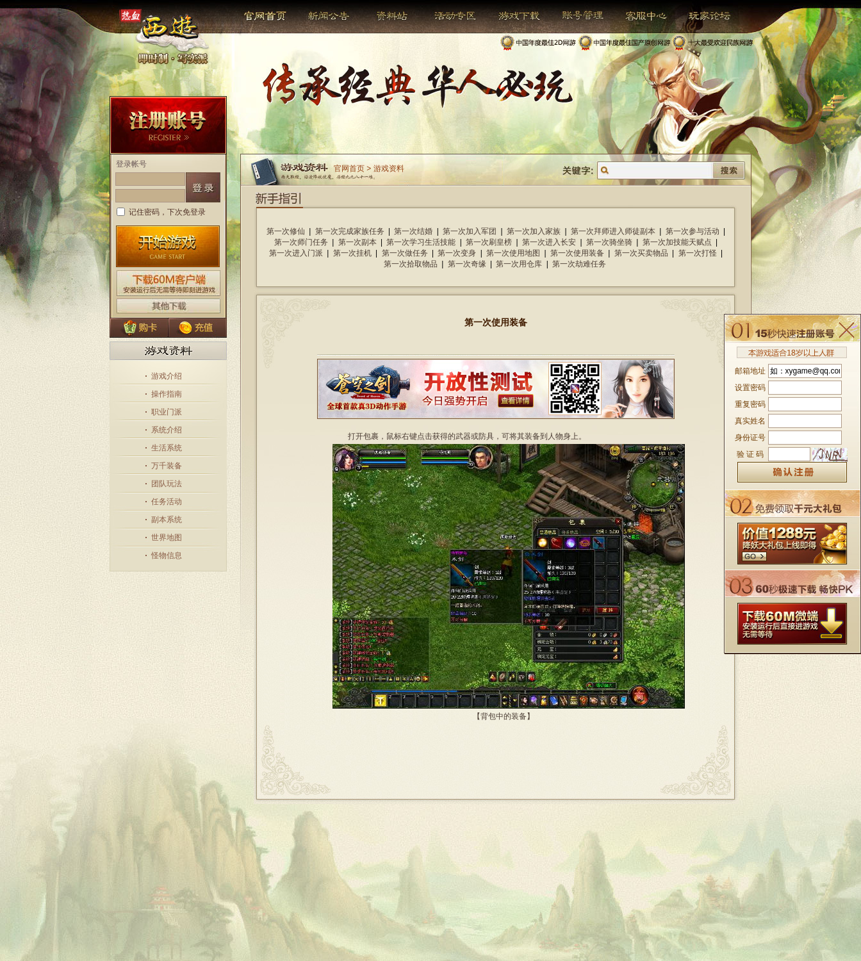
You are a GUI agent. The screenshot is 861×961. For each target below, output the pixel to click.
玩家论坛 (700, 16)
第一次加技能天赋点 (677, 242)
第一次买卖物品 (641, 253)
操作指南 (166, 394)
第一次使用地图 (513, 253)
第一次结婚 (413, 231)
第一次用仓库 (519, 263)
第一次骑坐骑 (609, 242)
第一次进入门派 (296, 253)
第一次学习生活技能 (420, 242)
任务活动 (166, 501)
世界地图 (166, 537)
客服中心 (636, 16)
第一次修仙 (285, 231)
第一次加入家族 (534, 231)
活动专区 (450, 16)
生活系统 (166, 447)
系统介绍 (166, 429)
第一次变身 (457, 253)
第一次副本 (357, 242)
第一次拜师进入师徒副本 (613, 231)
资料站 (389, 16)
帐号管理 (574, 16)
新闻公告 (323, 16)
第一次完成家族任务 (349, 231)
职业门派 (166, 411)
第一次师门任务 (301, 242)
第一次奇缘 (467, 263)
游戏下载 (512, 16)
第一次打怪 (697, 253)
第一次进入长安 (549, 242)
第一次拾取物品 (411, 263)
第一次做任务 (405, 253)
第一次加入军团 (469, 231)
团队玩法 (166, 483)
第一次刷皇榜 (489, 242)
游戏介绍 (166, 376)
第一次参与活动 (692, 231)
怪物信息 (166, 555)
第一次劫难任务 (579, 263)
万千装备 (166, 465)
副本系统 (166, 519)
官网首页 (266, 16)
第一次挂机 (352, 253)
